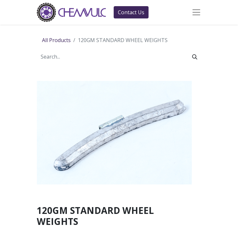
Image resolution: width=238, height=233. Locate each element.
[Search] (195, 56)
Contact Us (131, 12)
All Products (56, 40)
